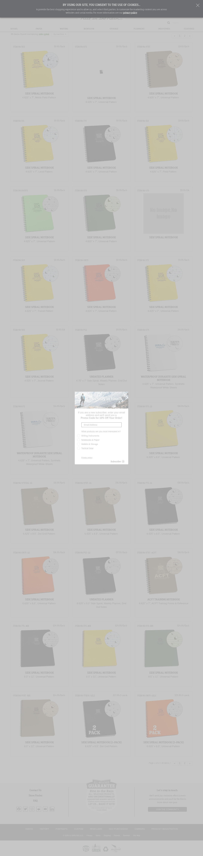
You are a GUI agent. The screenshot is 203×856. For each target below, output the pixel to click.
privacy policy (130, 13)
